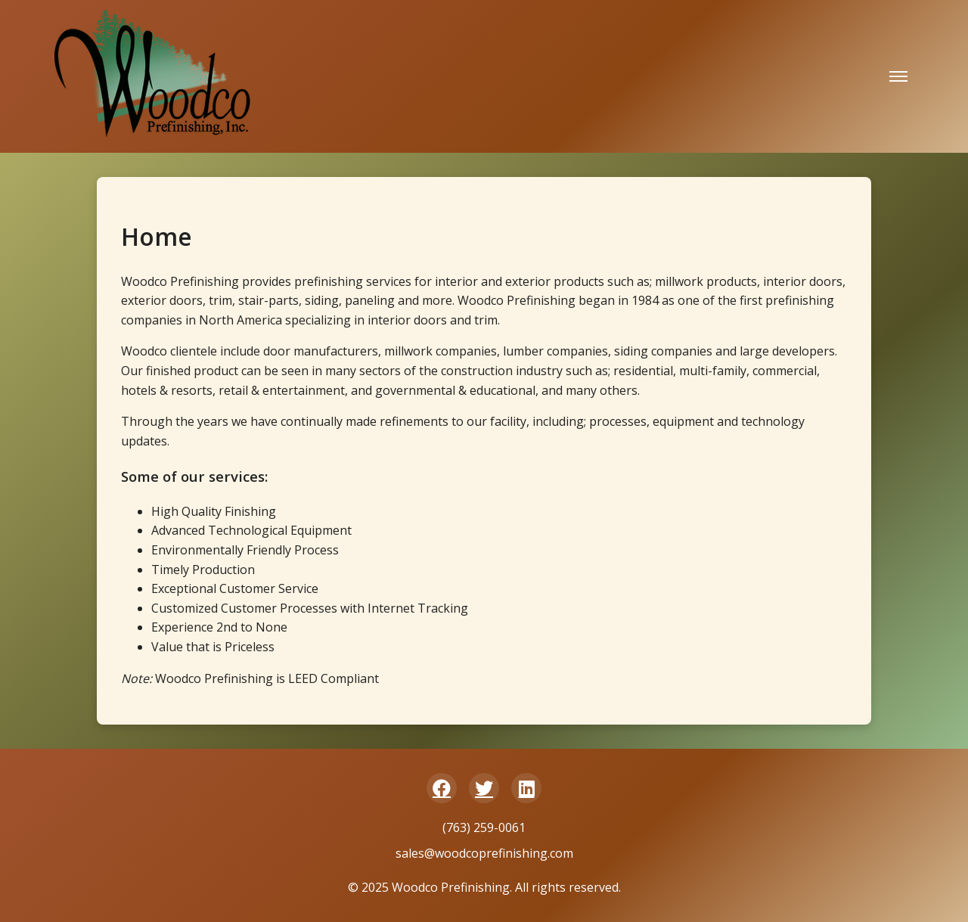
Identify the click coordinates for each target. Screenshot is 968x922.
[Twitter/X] (484, 788)
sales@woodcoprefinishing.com (484, 853)
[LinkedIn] (526, 788)
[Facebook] (442, 788)
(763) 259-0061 (484, 827)
